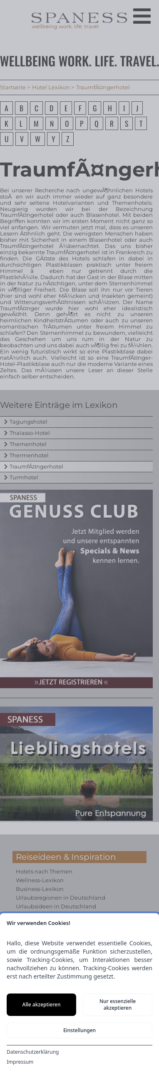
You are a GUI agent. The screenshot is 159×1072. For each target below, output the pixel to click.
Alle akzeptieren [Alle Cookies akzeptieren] (41, 1004)
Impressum (20, 1062)
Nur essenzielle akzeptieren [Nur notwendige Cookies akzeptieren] (117, 1004)
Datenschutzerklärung (33, 1052)
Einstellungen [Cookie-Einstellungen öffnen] (79, 1030)
